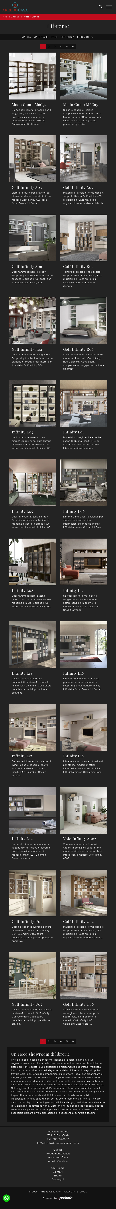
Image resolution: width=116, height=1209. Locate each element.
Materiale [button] (41, 36)
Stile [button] (54, 36)
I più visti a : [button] (86, 36)
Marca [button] (26, 36)
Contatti (58, 1171)
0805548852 (61, 1139)
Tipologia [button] (67, 36)
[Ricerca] (101, 7)
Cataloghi (58, 1179)
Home (6, 16)
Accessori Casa (58, 1157)
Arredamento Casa (20, 16)
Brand (58, 1175)
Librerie (35, 16)
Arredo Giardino (58, 1161)
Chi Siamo (58, 1167)
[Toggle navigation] (109, 6)
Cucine (58, 1149)
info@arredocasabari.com (63, 1142)
